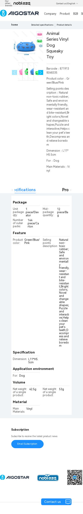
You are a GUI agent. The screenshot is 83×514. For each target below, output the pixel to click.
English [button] (73, 3)
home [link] (14, 24)
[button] (40, 72)
